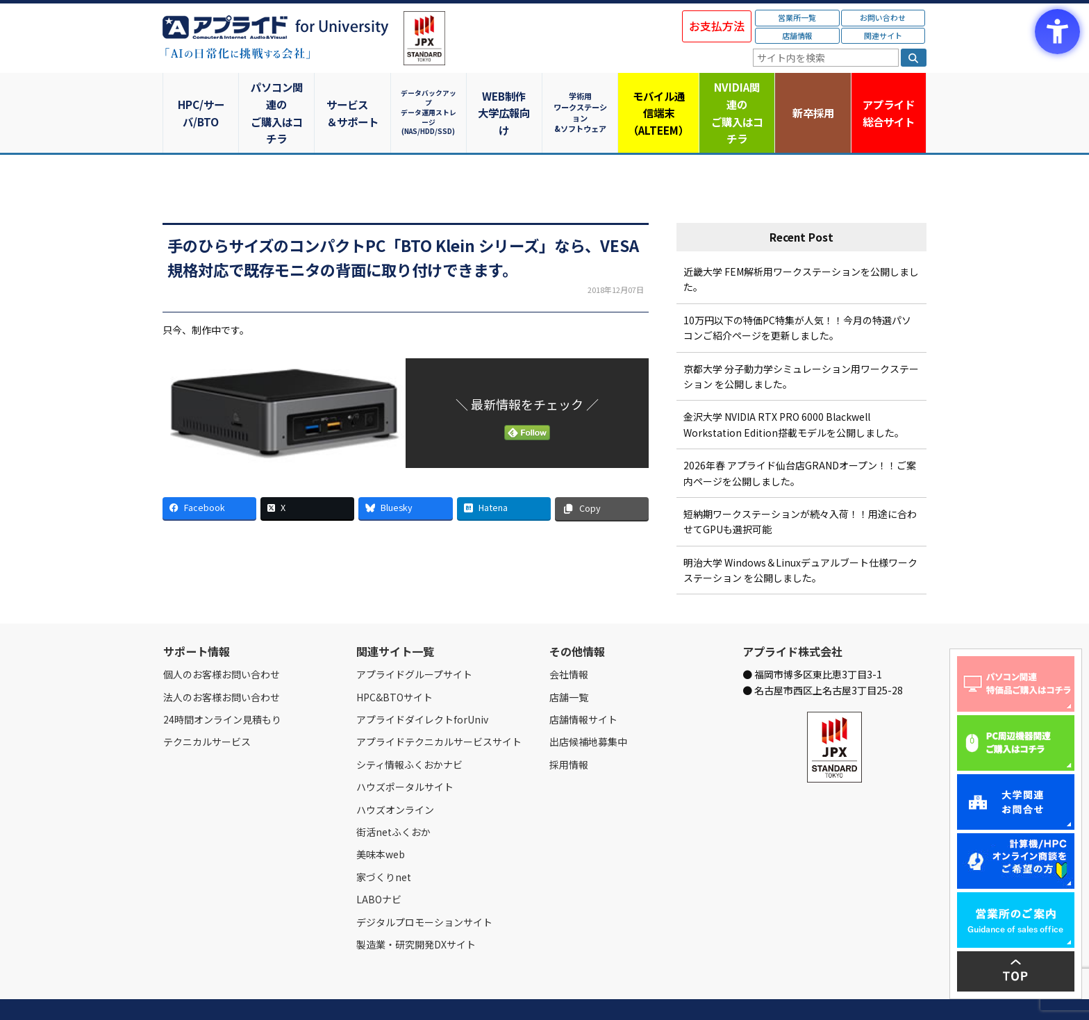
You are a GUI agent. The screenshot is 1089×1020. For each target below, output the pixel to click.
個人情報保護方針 (425, 993)
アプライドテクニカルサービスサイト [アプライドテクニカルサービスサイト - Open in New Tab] (439, 708)
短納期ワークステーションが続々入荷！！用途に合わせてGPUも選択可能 (800, 488)
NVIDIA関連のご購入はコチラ (735, 96)
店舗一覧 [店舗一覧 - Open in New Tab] (568, 663)
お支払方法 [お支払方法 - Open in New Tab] (717, 25)
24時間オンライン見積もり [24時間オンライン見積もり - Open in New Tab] (222, 686)
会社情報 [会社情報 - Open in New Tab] (568, 641)
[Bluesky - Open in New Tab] (405, 474)
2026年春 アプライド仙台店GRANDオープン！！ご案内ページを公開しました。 (799, 439)
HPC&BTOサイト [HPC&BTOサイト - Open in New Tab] (394, 663)
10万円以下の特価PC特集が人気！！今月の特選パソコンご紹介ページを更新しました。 (797, 293)
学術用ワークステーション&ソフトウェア (583, 95)
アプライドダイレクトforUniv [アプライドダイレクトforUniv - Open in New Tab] (422, 686)
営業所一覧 (797, 17)
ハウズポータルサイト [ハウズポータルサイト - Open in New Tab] (405, 753)
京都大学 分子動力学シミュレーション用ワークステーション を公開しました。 (801, 342)
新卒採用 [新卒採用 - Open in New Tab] (812, 95)
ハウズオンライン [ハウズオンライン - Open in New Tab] (395, 776)
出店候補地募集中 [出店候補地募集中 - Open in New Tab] (588, 708)
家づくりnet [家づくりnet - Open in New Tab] (383, 843)
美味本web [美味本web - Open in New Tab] (380, 821)
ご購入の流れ (362, 993)
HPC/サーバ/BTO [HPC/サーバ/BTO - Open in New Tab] (201, 95)
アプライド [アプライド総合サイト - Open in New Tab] (888, 96)
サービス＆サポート (353, 96)
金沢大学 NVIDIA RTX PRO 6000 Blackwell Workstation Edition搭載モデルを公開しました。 (793, 391)
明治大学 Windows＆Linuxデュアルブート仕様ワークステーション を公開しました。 (800, 536)
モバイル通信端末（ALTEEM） (659, 96)
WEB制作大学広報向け (506, 96)
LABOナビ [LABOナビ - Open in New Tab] (378, 866)
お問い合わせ (883, 17)
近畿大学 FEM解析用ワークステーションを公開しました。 (801, 245)
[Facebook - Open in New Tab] (209, 474)
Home (174, 993)
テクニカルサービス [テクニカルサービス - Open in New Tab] (207, 708)
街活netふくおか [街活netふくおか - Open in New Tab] (393, 798)
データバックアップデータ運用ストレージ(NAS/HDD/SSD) (430, 95)
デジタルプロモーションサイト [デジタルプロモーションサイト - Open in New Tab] (424, 888)
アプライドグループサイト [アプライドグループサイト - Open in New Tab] (414, 641)
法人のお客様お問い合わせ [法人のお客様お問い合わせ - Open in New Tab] (221, 663)
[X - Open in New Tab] (307, 474)
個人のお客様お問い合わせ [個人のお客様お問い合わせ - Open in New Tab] (221, 641)
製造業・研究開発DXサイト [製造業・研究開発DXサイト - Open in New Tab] (416, 911)
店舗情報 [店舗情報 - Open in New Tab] (797, 35)
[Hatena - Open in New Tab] (504, 474)
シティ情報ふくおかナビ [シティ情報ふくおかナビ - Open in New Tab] (409, 730)
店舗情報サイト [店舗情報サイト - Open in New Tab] (583, 686)
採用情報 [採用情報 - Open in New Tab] (568, 730)
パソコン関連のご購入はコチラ (277, 96)
